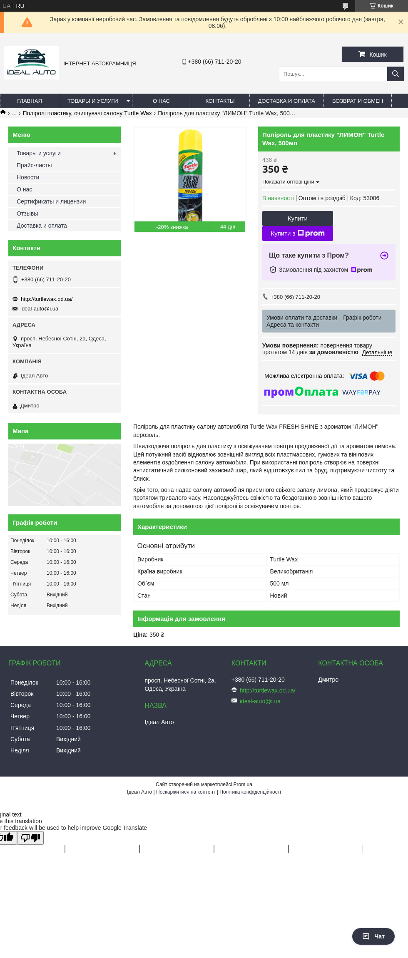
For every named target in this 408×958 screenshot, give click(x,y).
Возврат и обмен (357, 101)
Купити (298, 218)
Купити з (297, 233)
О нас (161, 101)
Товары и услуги (92, 101)
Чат (373, 936)
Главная (29, 101)
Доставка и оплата (286, 101)
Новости (28, 177)
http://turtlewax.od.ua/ (46, 299)
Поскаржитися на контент (185, 792)
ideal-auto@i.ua (39, 308)
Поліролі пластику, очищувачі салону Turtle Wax (87, 113)
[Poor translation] (30, 838)
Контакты (219, 101)
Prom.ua (243, 784)
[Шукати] (395, 74)
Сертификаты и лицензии (51, 201)
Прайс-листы (34, 165)
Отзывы (27, 213)
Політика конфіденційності (250, 792)
